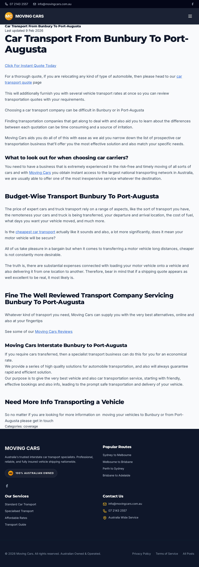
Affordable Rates (16, 517)
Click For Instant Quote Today (30, 65)
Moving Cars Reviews (54, 331)
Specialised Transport (19, 511)
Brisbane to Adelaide (116, 475)
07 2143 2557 (117, 510)
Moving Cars (40, 172)
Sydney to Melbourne (117, 455)
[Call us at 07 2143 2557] (16, 4)
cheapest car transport (35, 232)
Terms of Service (167, 553)
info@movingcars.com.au (125, 503)
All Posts (188, 553)
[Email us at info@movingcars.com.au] (52, 4)
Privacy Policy (141, 553)
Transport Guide (15, 524)
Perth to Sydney (113, 468)
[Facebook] (192, 4)
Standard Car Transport (20, 504)
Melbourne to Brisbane (118, 461)
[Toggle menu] (190, 16)
